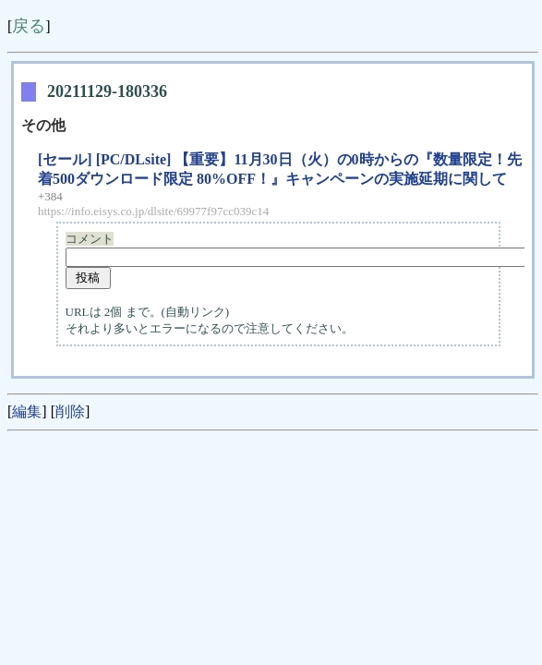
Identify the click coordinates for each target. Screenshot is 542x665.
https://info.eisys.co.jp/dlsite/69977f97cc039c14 (153, 211)
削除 (70, 411)
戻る (28, 26)
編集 (27, 411)
